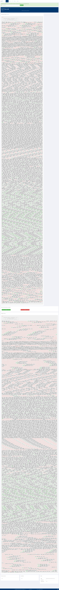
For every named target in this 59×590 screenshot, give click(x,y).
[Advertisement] (51, 18)
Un (2, 1)
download (8, 14)
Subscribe (22, 5)
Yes (6, 309)
